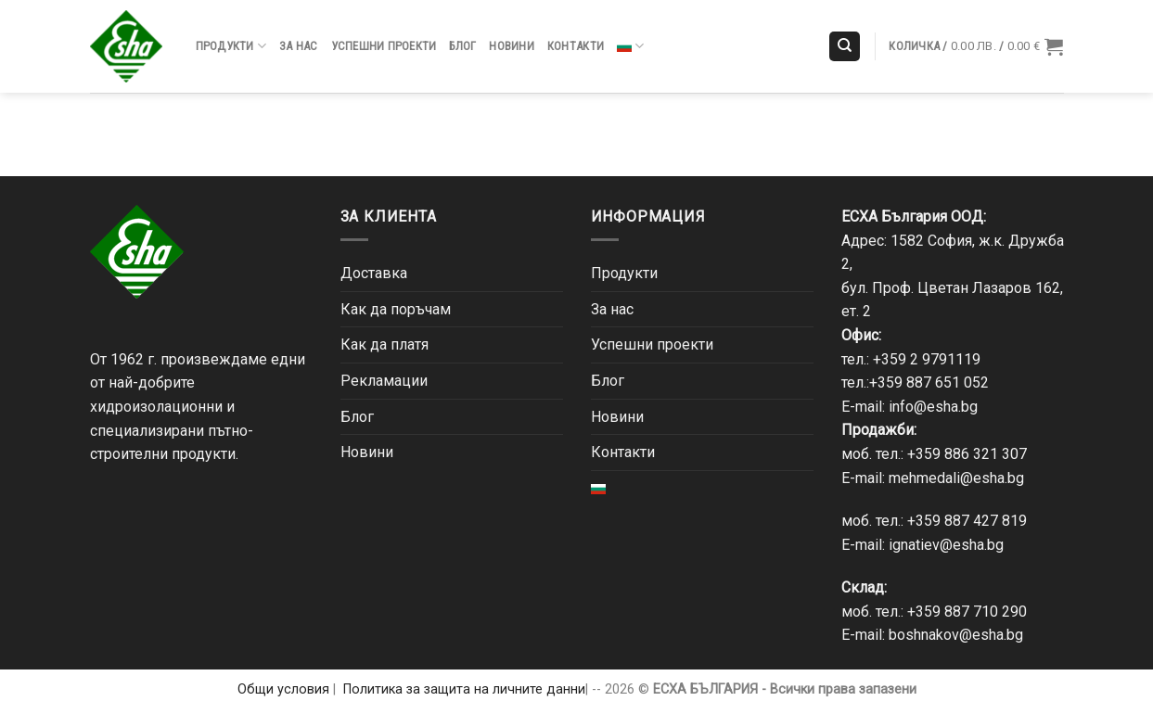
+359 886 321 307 (967, 454)
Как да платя (384, 344)
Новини (511, 46)
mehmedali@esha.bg (956, 478)
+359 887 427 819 (967, 520)
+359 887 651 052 (929, 382)
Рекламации (384, 380)
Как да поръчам (395, 309)
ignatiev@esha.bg (946, 545)
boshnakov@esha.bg (956, 635)
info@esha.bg (933, 406)
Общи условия (283, 689)
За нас (298, 46)
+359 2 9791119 (926, 359)
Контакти (575, 46)
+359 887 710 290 (967, 611)
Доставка (373, 273)
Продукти (231, 46)
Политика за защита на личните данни (464, 689)
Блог (462, 46)
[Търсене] (844, 47)
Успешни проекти (384, 46)
